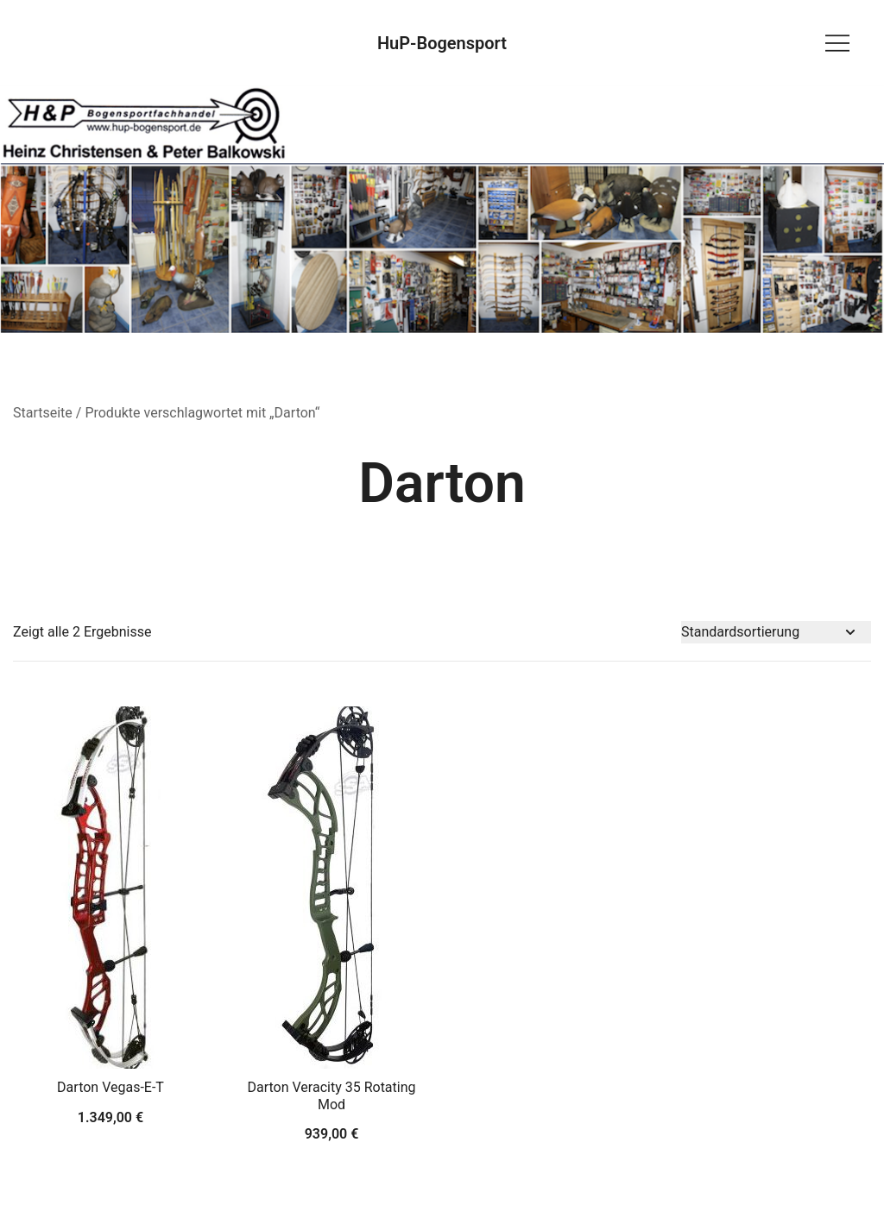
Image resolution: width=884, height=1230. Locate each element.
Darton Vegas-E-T (110, 1087)
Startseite (43, 413)
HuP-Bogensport (442, 43)
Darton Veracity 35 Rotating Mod (331, 1095)
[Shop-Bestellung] (776, 632)
